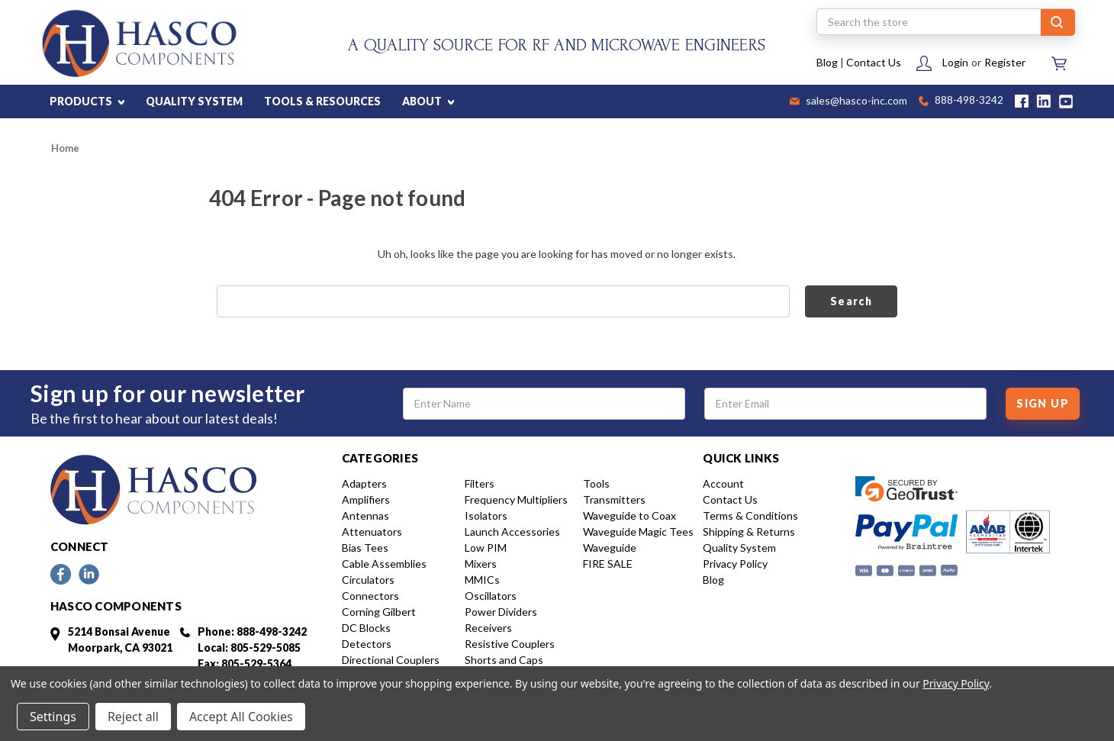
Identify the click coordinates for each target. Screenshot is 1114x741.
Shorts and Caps (504, 659)
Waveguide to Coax (629, 515)
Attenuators (372, 531)
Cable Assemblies (384, 563)
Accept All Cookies (241, 716)
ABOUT (428, 101)
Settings (53, 716)
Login (955, 62)
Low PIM (486, 547)
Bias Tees (365, 547)
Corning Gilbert (379, 611)
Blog (827, 62)
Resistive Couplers (510, 643)
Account (723, 483)
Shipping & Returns (749, 531)
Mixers (481, 563)
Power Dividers (501, 611)
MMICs (482, 579)
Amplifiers (366, 499)
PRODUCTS (87, 101)
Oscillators (491, 595)
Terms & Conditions (750, 515)
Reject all (133, 716)
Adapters (364, 483)
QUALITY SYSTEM (194, 101)
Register (1004, 62)
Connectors (370, 595)
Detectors (366, 643)
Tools (596, 483)
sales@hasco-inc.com (848, 101)
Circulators (368, 579)
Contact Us (873, 62)
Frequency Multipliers (516, 499)
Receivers (488, 627)
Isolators (486, 515)
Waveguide (609, 547)
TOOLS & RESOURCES (322, 101)
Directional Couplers (390, 659)
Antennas (365, 515)
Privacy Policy (735, 563)
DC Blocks (366, 627)
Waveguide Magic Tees (638, 531)
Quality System (739, 547)
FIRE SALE (608, 563)
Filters (479, 483)
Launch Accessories (512, 531)
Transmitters (614, 499)
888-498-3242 (961, 101)
